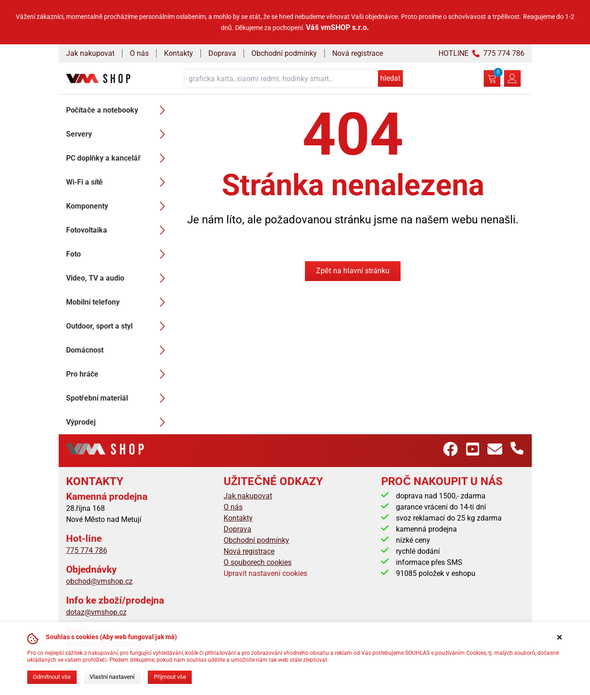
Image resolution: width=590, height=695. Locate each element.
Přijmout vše (170, 676)
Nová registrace (357, 53)
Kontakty (178, 53)
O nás (139, 53)
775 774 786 (86, 550)
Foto (118, 254)
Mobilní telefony (118, 302)
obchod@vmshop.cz (99, 581)
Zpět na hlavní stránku (352, 270)
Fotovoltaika (118, 230)
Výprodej (118, 422)
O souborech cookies (258, 562)
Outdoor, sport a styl (118, 326)
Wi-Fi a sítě (118, 182)
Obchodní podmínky (284, 53)
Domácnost (118, 350)
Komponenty (118, 206)
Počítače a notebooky (118, 110)
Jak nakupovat (90, 53)
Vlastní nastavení (112, 676)
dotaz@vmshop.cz (96, 612)
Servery (118, 134)
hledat (390, 78)
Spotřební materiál (118, 398)
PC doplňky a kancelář (118, 158)
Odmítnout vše (51, 676)
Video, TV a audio (118, 278)
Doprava (222, 53)
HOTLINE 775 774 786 (481, 53)
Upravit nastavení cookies (265, 573)
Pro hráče (118, 374)
